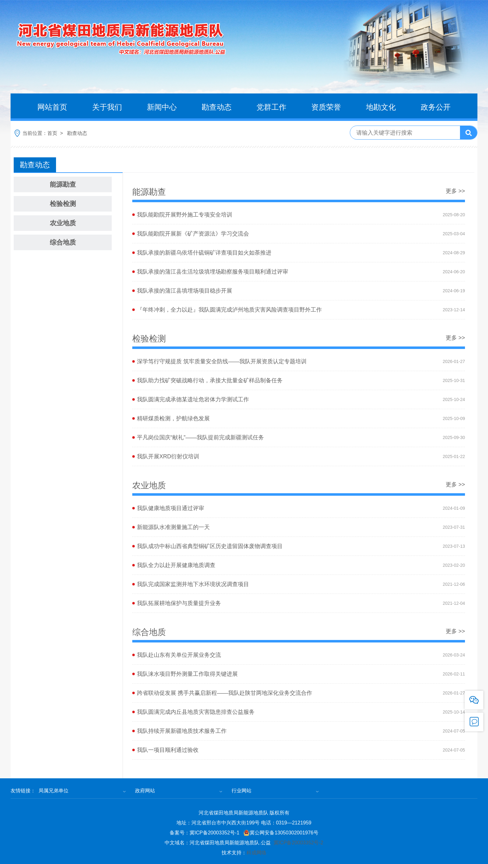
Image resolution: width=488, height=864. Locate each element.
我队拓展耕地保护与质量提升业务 (179, 627)
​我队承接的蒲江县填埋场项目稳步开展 (184, 291)
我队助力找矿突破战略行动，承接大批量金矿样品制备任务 (210, 404)
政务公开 (436, 107)
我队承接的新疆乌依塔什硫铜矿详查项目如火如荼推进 (204, 253)
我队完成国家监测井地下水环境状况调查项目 (193, 608)
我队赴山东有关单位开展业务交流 (179, 678)
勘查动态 (217, 107)
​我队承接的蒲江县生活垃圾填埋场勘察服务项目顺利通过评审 (212, 272)
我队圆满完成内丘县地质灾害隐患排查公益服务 (196, 736)
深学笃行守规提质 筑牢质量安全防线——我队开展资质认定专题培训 (222, 385)
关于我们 (107, 107)
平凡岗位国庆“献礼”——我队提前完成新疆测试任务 (200, 461)
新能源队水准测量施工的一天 (173, 551)
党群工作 (271, 107)
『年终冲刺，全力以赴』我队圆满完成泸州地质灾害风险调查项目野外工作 (229, 310)
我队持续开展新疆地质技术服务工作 (182, 755)
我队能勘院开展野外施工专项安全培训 (184, 215)
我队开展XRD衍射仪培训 (168, 480)
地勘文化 (381, 107)
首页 (52, 133)
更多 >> (455, 191)
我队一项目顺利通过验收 (168, 774)
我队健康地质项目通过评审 (170, 532)
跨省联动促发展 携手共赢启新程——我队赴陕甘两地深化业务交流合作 (224, 717)
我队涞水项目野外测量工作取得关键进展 (187, 698)
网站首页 (52, 107)
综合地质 (63, 242)
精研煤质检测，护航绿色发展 (173, 442)
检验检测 (63, 203)
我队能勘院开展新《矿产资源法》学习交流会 (193, 234)
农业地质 (63, 223)
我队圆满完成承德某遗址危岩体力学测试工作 (193, 423)
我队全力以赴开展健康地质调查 (176, 589)
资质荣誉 (326, 107)
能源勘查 (63, 184)
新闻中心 (162, 107)
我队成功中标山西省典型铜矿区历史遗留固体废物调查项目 (210, 570)
